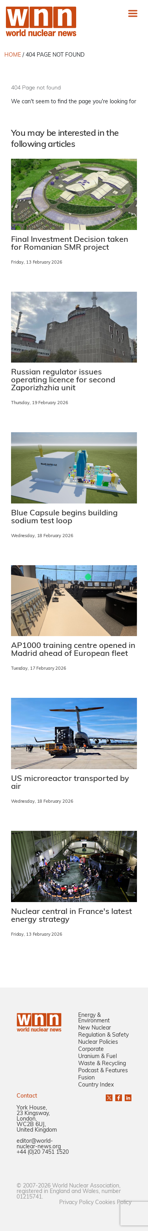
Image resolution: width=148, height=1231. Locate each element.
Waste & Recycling (102, 1064)
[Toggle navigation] (132, 13)
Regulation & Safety (103, 1035)
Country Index (96, 1085)
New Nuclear (94, 1028)
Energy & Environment (94, 1018)
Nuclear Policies (98, 1042)
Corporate (91, 1049)
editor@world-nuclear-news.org (39, 1144)
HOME (12, 55)
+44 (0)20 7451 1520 (43, 1152)
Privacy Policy (76, 1203)
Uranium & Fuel (97, 1057)
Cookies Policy (113, 1203)
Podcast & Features (103, 1071)
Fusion (86, 1078)
